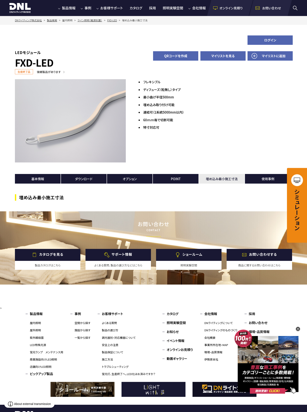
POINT (176, 179)
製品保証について (112, 352)
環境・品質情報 (213, 352)
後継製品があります (49, 71)
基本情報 (37, 179)
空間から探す (83, 323)
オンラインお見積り (180, 349)
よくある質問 (109, 323)
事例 (87, 7)
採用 (152, 7)
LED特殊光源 (38, 345)
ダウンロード (84, 179)
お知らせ (173, 331)
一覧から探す (83, 338)
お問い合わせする (263, 254)
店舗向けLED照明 (40, 367)
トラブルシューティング (115, 367)
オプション (130, 179)
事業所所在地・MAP (216, 345)
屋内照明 (35, 323)
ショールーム (192, 254)
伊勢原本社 (211, 359)
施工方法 (107, 359)
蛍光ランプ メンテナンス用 (46, 352)
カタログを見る (51, 254)
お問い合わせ (258, 322)
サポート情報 (122, 254)
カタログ (136, 7)
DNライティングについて (218, 323)
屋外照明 (35, 330)
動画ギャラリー (177, 358)
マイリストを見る (223, 56)
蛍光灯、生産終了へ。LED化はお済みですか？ (128, 374)
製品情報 (68, 7)
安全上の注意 (110, 345)
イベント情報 (175, 340)
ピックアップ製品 (41, 373)
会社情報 (199, 7)
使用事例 (268, 179)
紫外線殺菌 (37, 338)
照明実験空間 (173, 7)
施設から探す (83, 330)
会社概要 (210, 338)
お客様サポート (111, 7)
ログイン (270, 40)
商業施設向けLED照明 (43, 359)
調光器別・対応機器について (119, 338)
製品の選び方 (110, 330)
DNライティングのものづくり (220, 330)
